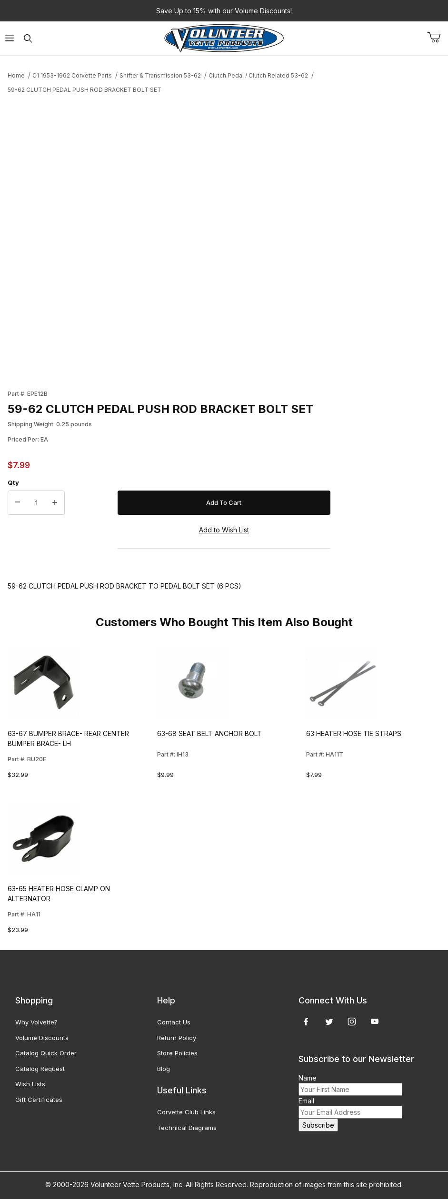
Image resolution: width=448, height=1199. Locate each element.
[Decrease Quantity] (17, 503)
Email (306, 1101)
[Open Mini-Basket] (437, 37)
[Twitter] (329, 1021)
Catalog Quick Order (46, 1053)
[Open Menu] (9, 38)
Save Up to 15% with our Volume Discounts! (224, 11)
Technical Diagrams (187, 1127)
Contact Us (173, 1022)
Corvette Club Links (186, 1112)
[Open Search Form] (28, 38)
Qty (13, 482)
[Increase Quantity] (54, 503)
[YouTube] (374, 1021)
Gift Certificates (38, 1099)
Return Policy (176, 1038)
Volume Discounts (42, 1038)
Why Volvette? (36, 1022)
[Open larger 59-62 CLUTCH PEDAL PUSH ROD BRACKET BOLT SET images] (169, 239)
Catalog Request (40, 1068)
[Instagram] (352, 1021)
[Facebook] (306, 1021)
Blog (163, 1068)
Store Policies (177, 1053)
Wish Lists (30, 1084)
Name (308, 1078)
